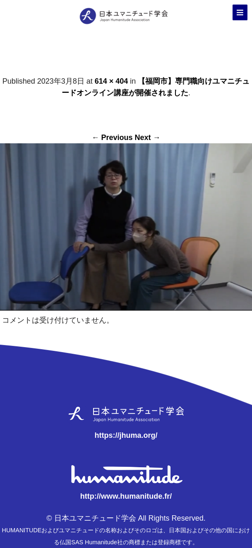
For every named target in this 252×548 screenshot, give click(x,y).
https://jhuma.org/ (125, 435)
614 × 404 (111, 81)
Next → (148, 137)
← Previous (111, 137)
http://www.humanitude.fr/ (126, 496)
